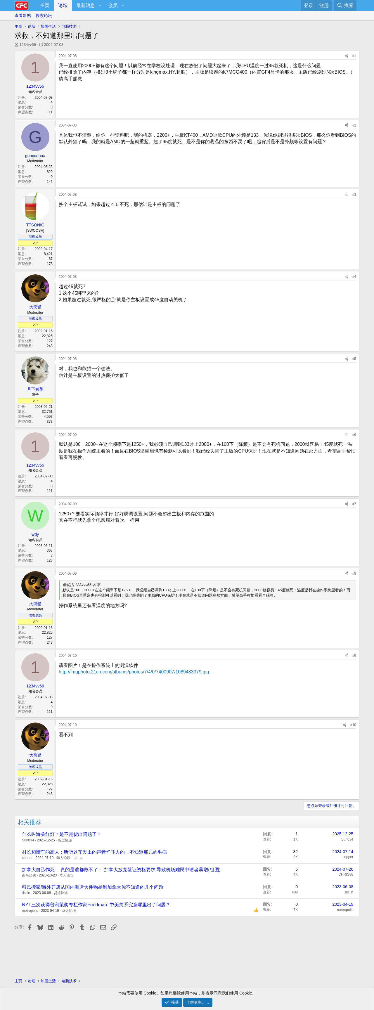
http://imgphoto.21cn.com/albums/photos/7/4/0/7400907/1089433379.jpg (134, 671)
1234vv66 (28, 44)
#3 (354, 195)
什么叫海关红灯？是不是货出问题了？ (61, 834)
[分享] (346, 56)
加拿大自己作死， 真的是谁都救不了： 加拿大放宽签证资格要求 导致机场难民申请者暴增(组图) (121, 869)
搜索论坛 (44, 15)
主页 (44, 5)
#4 (354, 277)
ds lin (26, 893)
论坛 (62, 5)
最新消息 (85, 5)
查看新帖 (23, 15)
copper (27, 858)
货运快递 (65, 840)
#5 (354, 359)
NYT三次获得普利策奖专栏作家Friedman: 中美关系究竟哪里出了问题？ (96, 904)
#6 (354, 435)
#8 (354, 573)
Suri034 (28, 840)
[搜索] (345, 5)
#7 (354, 504)
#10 (353, 725)
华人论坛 (63, 858)
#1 (354, 56)
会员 (113, 5)
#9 (354, 656)
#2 (354, 125)
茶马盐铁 (29, 875)
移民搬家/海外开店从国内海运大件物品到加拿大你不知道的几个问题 (92, 887)
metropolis (30, 911)
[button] (100, 5)
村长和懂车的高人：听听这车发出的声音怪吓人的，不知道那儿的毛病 (94, 852)
